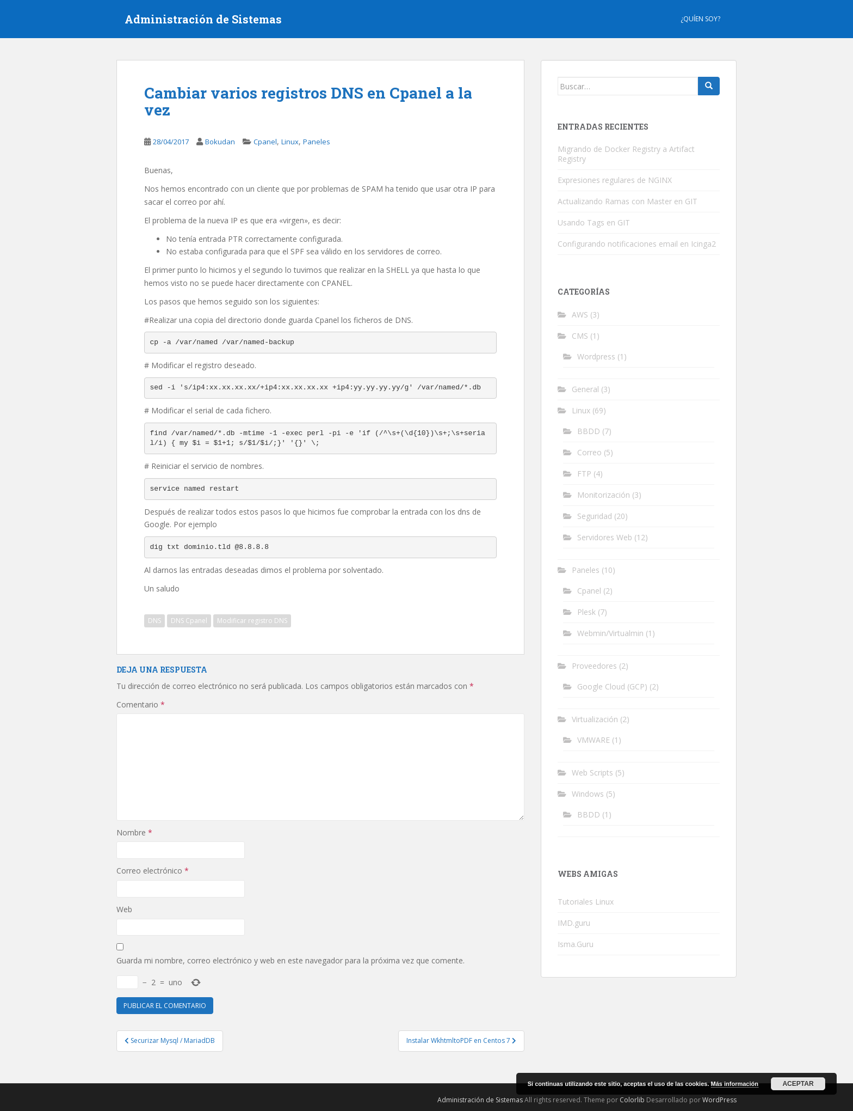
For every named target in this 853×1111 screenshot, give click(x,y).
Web (124, 909)
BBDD (588, 431)
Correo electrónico (152, 870)
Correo (589, 452)
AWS (580, 314)
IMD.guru (574, 923)
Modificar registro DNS (252, 620)
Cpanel (265, 141)
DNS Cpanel (189, 620)
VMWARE (593, 740)
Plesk (586, 612)
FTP (584, 473)
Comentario (140, 704)
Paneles (316, 141)
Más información (734, 1084)
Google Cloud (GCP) (612, 686)
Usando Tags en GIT (594, 222)
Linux (290, 141)
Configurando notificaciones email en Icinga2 (637, 244)
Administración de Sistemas (203, 19)
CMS (580, 336)
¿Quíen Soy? (700, 18)
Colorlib (632, 1099)
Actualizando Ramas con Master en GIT (627, 201)
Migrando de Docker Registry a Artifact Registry (626, 154)
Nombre (134, 832)
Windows (588, 794)
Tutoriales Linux (586, 901)
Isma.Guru (576, 944)
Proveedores (594, 666)
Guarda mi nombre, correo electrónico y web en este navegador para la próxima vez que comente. (290, 960)
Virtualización (595, 719)
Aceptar (797, 1084)
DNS (154, 620)
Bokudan (220, 141)
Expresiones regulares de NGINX (615, 180)
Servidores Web (604, 537)
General (585, 389)
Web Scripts (592, 772)
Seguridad (594, 516)
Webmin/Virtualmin (610, 633)
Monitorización (603, 495)
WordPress (719, 1099)
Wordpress (596, 356)
